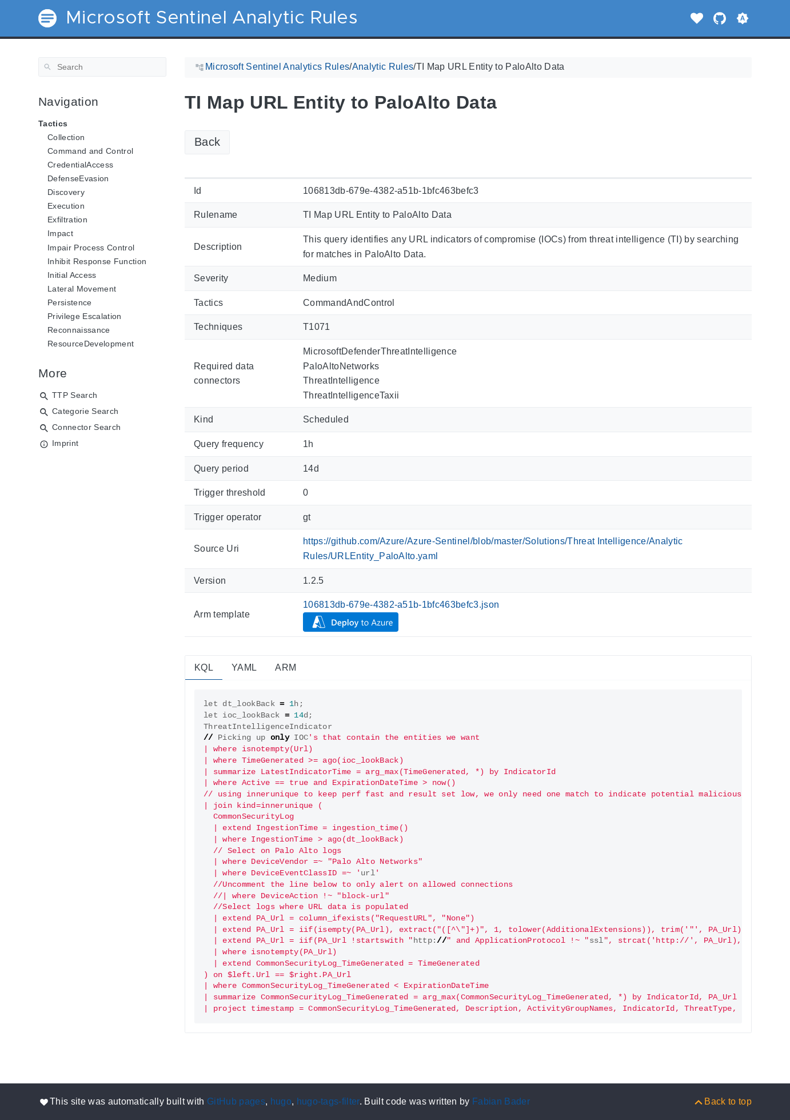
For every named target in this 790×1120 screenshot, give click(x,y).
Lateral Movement (81, 288)
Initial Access (72, 275)
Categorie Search (85, 411)
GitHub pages (236, 1101)
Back (207, 141)
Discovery (66, 192)
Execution (66, 205)
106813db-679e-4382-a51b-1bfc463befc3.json (401, 604)
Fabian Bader (501, 1101)
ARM (285, 667)
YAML (244, 667)
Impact (60, 233)
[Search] (102, 67)
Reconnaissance (78, 329)
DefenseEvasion (78, 178)
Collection (66, 137)
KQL (203, 667)
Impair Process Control (90, 247)
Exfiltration (67, 219)
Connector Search (86, 427)
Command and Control (90, 151)
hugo (281, 1101)
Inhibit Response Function (96, 261)
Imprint (65, 443)
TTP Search (74, 395)
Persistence (69, 302)
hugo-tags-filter (328, 1101)
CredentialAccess (80, 164)
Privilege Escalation (84, 316)
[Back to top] (722, 1101)
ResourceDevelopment (90, 343)
